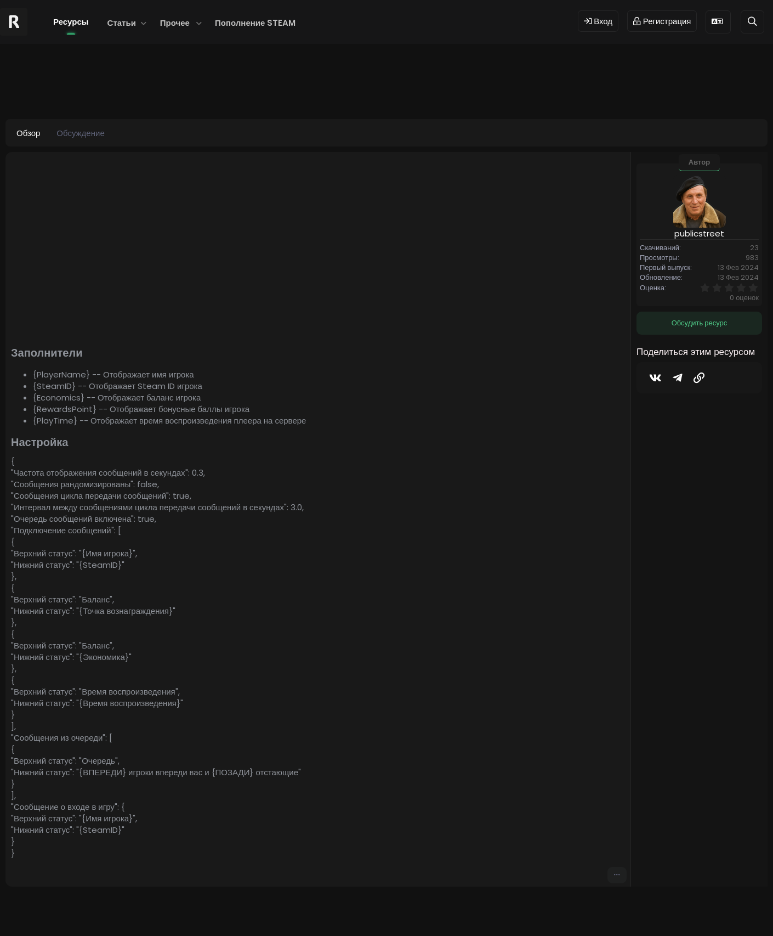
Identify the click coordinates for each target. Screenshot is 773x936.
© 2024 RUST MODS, (380, 910)
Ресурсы (71, 21)
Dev (423, 910)
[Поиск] (752, 21)
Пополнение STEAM (255, 23)
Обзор (28, 133)
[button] (144, 23)
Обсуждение (80, 133)
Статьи (121, 23)
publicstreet (74, 91)
